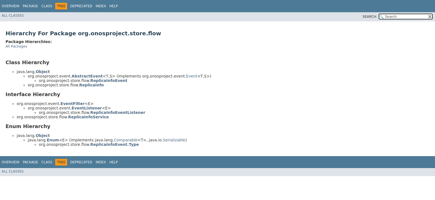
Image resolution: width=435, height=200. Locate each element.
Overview (10, 6)
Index (101, 6)
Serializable (174, 140)
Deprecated (81, 6)
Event (191, 76)
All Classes (13, 16)
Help (113, 6)
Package (30, 6)
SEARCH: (370, 17)
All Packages (16, 46)
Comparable (126, 140)
